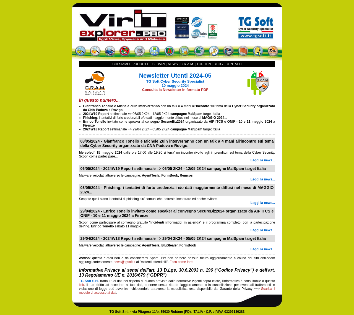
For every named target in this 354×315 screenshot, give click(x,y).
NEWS (173, 64)
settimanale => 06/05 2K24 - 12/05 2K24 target (151, 114)
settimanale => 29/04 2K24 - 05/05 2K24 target (151, 129)
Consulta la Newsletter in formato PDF (175, 90)
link (81, 285)
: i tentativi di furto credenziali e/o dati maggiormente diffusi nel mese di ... (155, 118)
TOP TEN (204, 64)
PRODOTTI (141, 64)
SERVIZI (158, 64)
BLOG (218, 64)
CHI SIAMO (121, 64)
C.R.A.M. (187, 64)
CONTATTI (233, 64)
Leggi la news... (263, 160)
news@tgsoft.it (124, 262)
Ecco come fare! (182, 262)
